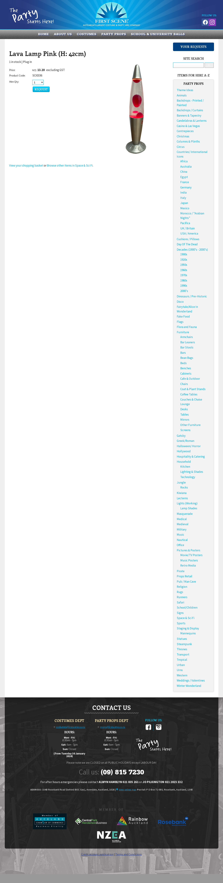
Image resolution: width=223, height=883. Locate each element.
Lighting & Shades (191, 472)
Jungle (181, 482)
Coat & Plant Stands (193, 389)
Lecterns (182, 498)
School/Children (187, 607)
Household (184, 462)
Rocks (184, 487)
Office (180, 545)
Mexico (184, 208)
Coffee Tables (188, 394)
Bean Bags (186, 358)
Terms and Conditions (128, 854)
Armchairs (186, 337)
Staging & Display (188, 628)
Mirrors (184, 420)
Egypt (184, 177)
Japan (184, 203)
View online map (127, 789)
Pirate (181, 571)
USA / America (189, 233)
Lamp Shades (188, 508)
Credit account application (97, 854)
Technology (187, 477)
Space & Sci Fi (185, 618)
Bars (183, 353)
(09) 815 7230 (122, 772)
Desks (184, 409)
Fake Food (183, 316)
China (183, 172)
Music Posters (189, 560)
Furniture (183, 332)
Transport (183, 654)
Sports (181, 623)
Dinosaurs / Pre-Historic (192, 296)
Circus (181, 147)
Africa (184, 161)
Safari (180, 602)
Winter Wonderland (189, 686)
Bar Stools (186, 347)
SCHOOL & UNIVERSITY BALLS (158, 34)
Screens (185, 430)
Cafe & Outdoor (190, 379)
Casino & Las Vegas (188, 126)
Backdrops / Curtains (190, 110)
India (183, 192)
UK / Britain (187, 228)
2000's (184, 291)
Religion (182, 587)
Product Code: (17, 75)
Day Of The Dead (187, 244)
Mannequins (188, 633)
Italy (183, 198)
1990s (183, 286)
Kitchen (185, 467)
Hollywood (184, 451)
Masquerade (185, 514)
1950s (183, 265)
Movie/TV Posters (191, 555)
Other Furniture (190, 425)
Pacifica (185, 223)
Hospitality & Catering (191, 456)
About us (63, 34)
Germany (186, 187)
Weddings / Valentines (191, 680)
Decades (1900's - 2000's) (192, 249)
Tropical (182, 660)
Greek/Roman (185, 441)
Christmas (183, 136)
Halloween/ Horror (189, 446)
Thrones (182, 649)
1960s (183, 270)
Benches (185, 368)
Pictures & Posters (188, 550)
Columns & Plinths (188, 141)
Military (181, 529)
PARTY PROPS (113, 34)
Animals (182, 95)
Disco (180, 302)
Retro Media (188, 565)
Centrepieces (185, 131)
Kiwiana (181, 493)
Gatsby (181, 436)
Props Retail (184, 576)
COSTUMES (86, 34)
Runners (182, 597)
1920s (183, 260)
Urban (181, 665)
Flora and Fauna (187, 327)
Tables (184, 414)
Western (182, 675)
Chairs (184, 384)
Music (180, 535)
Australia (186, 166)
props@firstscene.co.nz (112, 726)
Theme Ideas (185, 90)
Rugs (180, 592)
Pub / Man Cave (186, 581)
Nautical (182, 540)
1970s (183, 275)
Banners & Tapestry (189, 115)
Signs (180, 613)
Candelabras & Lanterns (192, 121)
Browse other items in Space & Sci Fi (70, 165)
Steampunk (184, 644)
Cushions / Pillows (188, 239)
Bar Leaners (187, 342)
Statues (182, 639)
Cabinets (185, 373)
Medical (182, 519)
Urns (180, 670)
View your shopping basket (26, 165)
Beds (183, 363)
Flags (180, 322)
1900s (183, 254)
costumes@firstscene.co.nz (70, 726)
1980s (183, 280)
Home (43, 34)
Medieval (182, 524)
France (184, 182)
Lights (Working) (187, 503)
